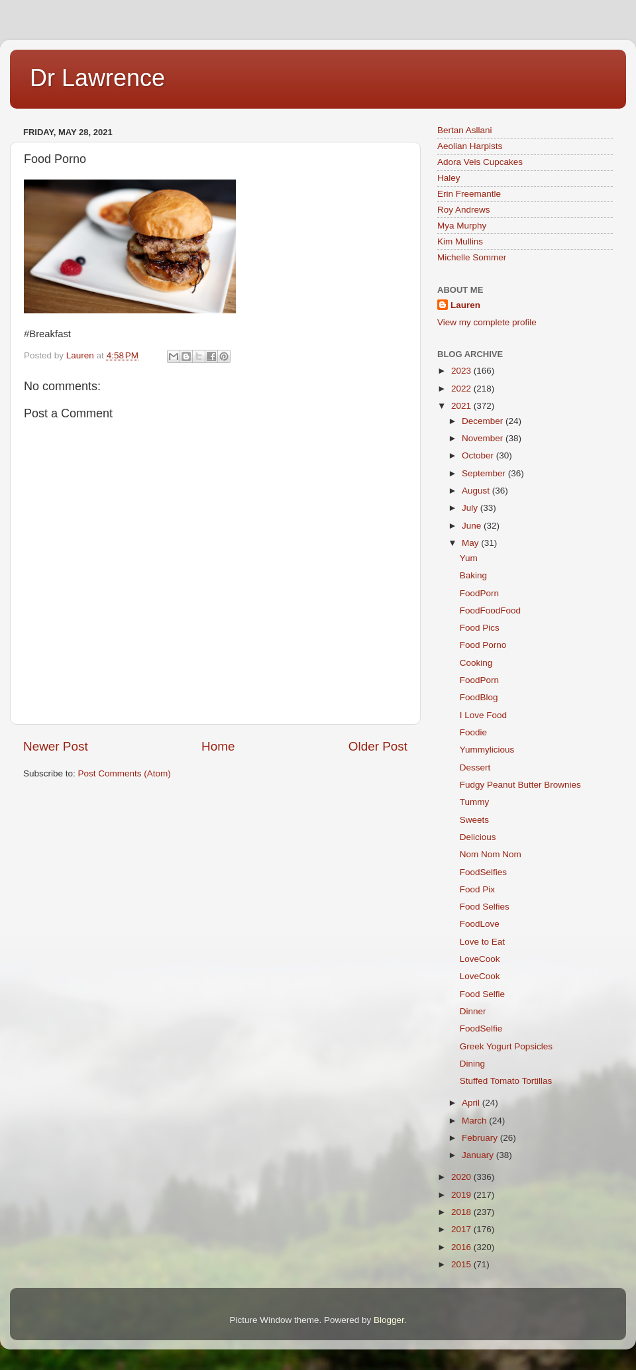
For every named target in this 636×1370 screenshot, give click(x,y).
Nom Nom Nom (490, 854)
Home (218, 746)
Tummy (475, 802)
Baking (473, 575)
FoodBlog (479, 697)
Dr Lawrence (97, 77)
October (479, 455)
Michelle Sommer (471, 257)
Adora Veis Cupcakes (480, 162)
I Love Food (483, 715)
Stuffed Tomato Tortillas (506, 1081)
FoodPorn (479, 593)
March (475, 1121)
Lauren (465, 305)
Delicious (478, 837)
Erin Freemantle (469, 194)
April (472, 1103)
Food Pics (480, 628)
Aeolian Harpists (469, 146)
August (477, 491)
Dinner (473, 1011)
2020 (462, 1177)
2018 (462, 1212)
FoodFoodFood (490, 610)
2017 (462, 1229)
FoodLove (480, 924)
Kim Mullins (460, 241)
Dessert (475, 767)
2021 (462, 406)
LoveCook (480, 959)
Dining (472, 1064)
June (473, 526)
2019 (462, 1195)
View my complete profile (487, 322)
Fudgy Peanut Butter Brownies (520, 785)
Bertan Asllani (464, 130)
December (483, 421)
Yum (469, 558)
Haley (448, 178)
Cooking (476, 663)
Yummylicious (487, 750)
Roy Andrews (463, 210)
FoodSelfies (483, 872)
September (485, 473)
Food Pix (477, 889)
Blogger (389, 1320)
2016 (462, 1247)
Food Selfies (484, 907)
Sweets (474, 820)
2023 (462, 371)
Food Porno (483, 645)
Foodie (473, 732)
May (471, 543)
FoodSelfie (481, 1028)
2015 (462, 1264)
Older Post (377, 746)
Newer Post (55, 746)
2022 (462, 389)
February (481, 1138)
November (483, 438)
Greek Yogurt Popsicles (506, 1046)
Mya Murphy (461, 226)
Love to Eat (482, 942)
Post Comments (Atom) (124, 773)
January (479, 1155)
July (471, 508)
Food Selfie (482, 994)
